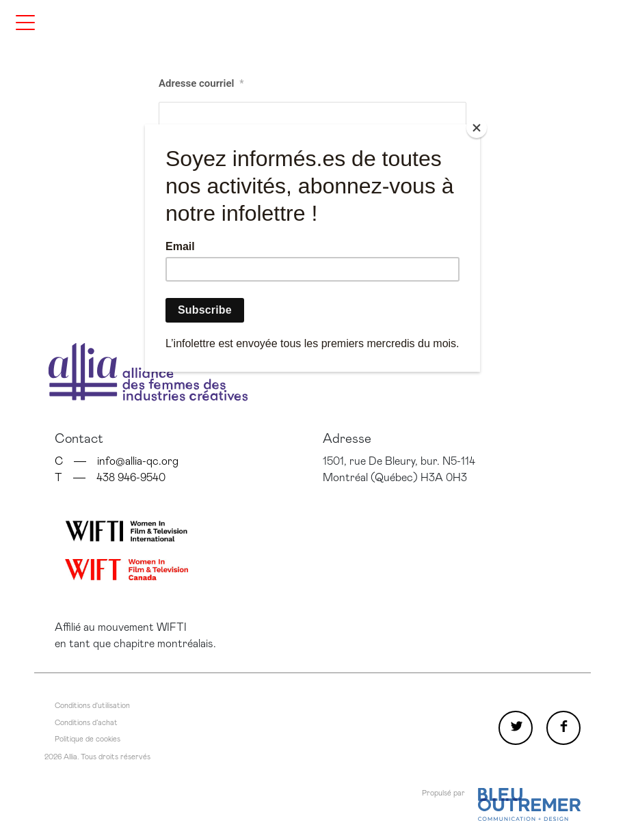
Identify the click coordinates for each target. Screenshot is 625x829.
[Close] (476, 128)
